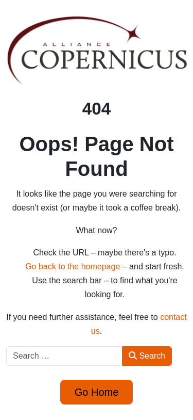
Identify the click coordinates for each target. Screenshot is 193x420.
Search (147, 355)
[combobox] (64, 356)
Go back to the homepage (72, 266)
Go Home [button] (97, 392)
